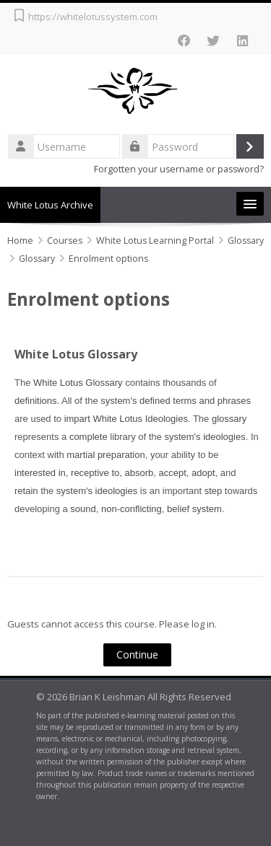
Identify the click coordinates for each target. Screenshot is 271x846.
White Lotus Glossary (75, 354)
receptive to (95, 472)
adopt (203, 472)
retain (26, 490)
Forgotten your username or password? (179, 169)
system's (118, 400)
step (214, 490)
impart (77, 418)
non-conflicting (131, 508)
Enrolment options (108, 258)
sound (82, 508)
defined (155, 400)
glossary (229, 418)
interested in (40, 472)
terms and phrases (212, 400)
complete (88, 436)
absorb (139, 472)
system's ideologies (204, 436)
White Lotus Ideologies (140, 418)
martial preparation (105, 454)
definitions (35, 400)
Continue (137, 654)
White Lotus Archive (50, 204)
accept (172, 472)
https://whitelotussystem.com (93, 16)
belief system (194, 508)
